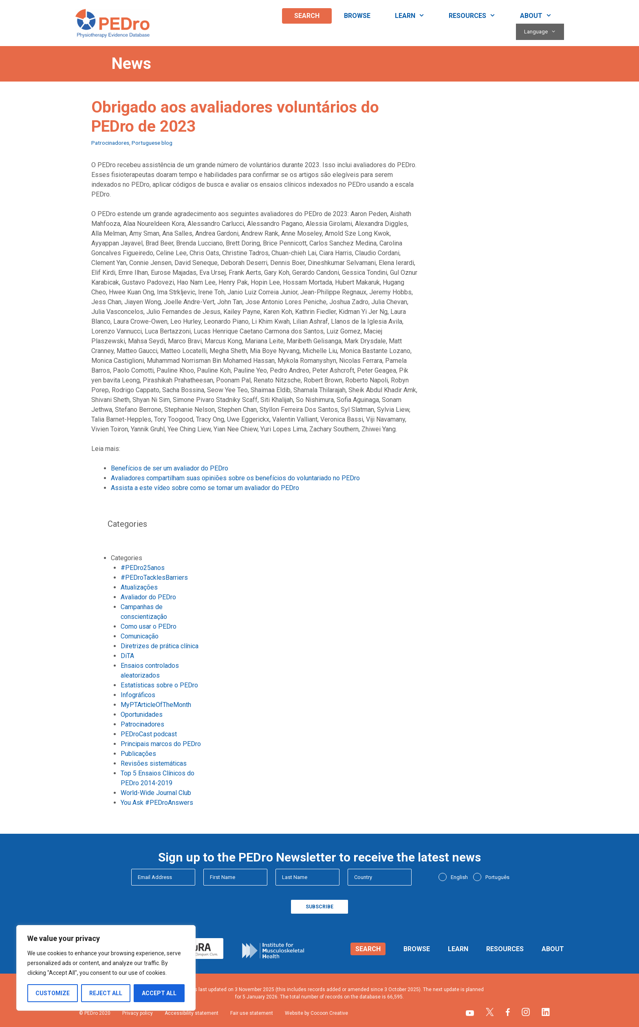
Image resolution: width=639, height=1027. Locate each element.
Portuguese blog (152, 142)
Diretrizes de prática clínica (159, 646)
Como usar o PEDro (148, 626)
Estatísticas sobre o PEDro (159, 685)
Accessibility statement (191, 1013)
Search (307, 16)
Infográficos (138, 695)
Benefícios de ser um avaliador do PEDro (169, 468)
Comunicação (140, 636)
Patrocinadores (110, 142)
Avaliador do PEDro (148, 597)
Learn (416, 16)
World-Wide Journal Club (156, 793)
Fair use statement (251, 1013)
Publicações (138, 754)
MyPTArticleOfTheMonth (156, 705)
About (542, 16)
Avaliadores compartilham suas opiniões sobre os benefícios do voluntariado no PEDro (235, 478)
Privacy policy (137, 1013)
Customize (52, 993)
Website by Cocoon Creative (316, 1013)
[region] (106, 968)
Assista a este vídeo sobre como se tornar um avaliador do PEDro (205, 488)
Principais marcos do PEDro (161, 744)
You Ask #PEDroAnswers (157, 802)
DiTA (127, 656)
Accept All (159, 993)
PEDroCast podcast (149, 734)
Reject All (105, 993)
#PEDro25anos (143, 568)
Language (544, 32)
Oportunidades (142, 714)
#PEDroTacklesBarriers (154, 577)
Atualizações (139, 587)
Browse (357, 16)
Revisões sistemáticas (154, 763)
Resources (478, 16)
